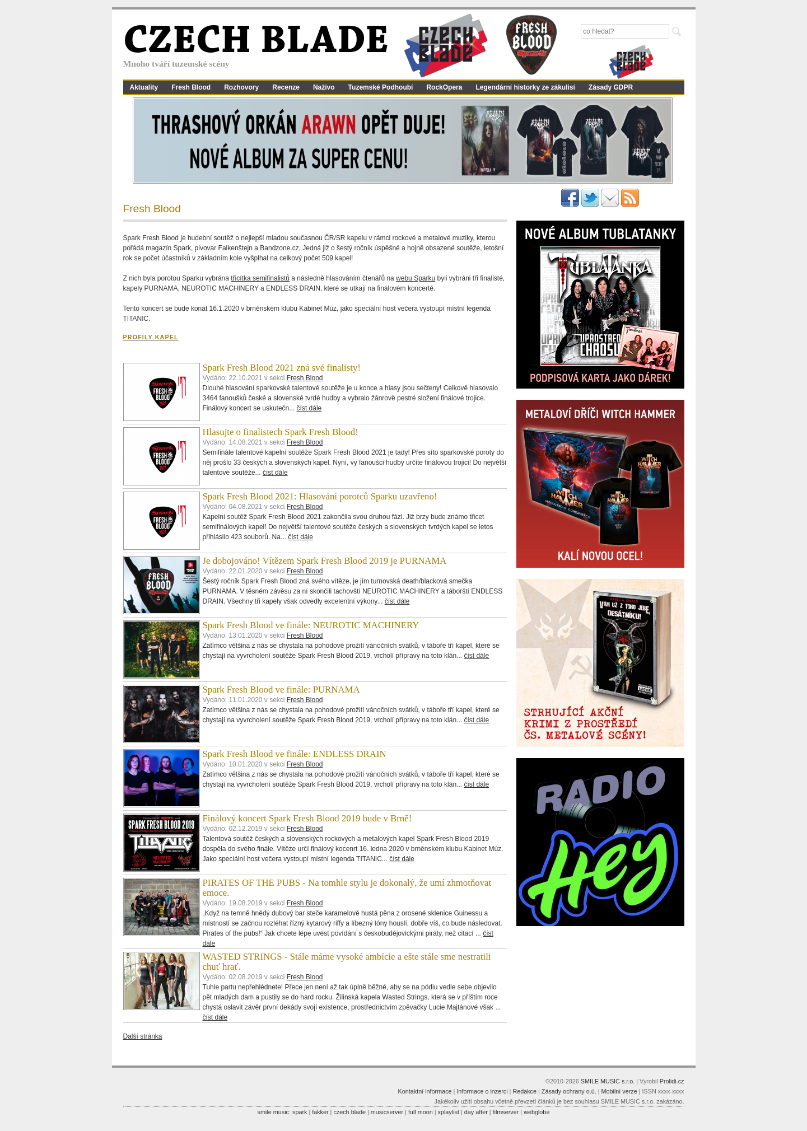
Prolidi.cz (672, 1081)
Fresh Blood (191, 87)
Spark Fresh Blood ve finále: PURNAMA (281, 689)
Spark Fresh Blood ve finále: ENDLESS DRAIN (294, 754)
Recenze (286, 87)
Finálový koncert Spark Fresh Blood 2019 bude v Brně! (307, 818)
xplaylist (448, 1112)
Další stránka (142, 1036)
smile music (273, 1112)
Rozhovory (241, 87)
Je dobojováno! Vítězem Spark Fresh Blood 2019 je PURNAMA (325, 560)
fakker (320, 1112)
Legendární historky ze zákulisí (525, 87)
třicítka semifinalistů (260, 278)
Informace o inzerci (481, 1091)
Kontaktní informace (425, 1091)
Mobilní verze (619, 1091)
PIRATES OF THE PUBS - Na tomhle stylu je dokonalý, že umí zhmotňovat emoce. (347, 887)
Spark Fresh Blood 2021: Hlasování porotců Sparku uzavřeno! (320, 496)
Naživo (324, 87)
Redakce (524, 1091)
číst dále (309, 408)
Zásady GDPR (611, 87)
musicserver (387, 1112)
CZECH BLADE (256, 42)
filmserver (506, 1112)
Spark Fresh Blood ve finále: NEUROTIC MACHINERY (311, 625)
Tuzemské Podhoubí (380, 87)
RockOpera (444, 87)
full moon (420, 1112)
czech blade (349, 1112)
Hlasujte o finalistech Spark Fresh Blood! (280, 432)
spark (299, 1112)
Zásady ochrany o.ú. (569, 1091)
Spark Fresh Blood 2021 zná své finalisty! (282, 367)
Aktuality (144, 87)
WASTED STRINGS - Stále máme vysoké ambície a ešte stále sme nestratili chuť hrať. (347, 961)
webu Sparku (415, 278)
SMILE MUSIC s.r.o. (608, 1081)
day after (476, 1112)
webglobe (536, 1112)
